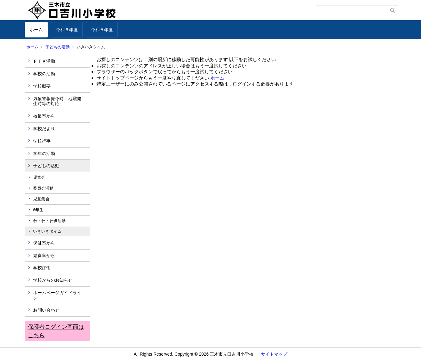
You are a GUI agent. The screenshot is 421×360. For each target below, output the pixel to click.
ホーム (36, 29)
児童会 (39, 177)
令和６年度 (67, 29)
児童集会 (41, 199)
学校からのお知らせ (53, 280)
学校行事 (42, 141)
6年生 (38, 209)
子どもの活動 (57, 47)
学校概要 (42, 86)
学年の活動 (44, 153)
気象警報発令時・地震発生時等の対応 (57, 101)
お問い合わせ (46, 310)
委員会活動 (43, 188)
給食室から (44, 255)
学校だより (44, 128)
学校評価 (42, 267)
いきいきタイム (47, 231)
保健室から (44, 243)
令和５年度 (102, 29)
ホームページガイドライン (57, 295)
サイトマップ (274, 354)
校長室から (44, 116)
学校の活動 (44, 73)
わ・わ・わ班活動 (49, 220)
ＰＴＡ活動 (44, 61)
